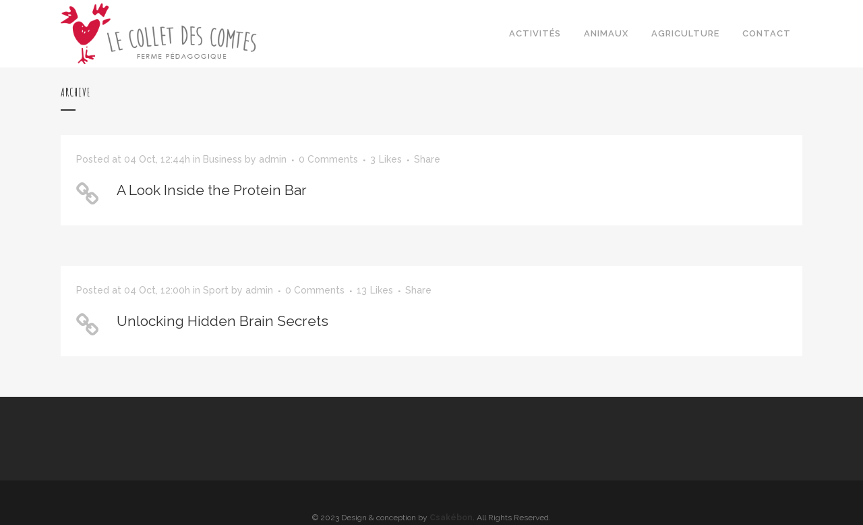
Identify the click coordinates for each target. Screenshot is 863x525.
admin (273, 159)
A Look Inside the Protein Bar (212, 190)
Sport (216, 290)
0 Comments (328, 159)
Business (222, 159)
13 (375, 290)
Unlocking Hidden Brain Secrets (222, 320)
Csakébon (451, 517)
